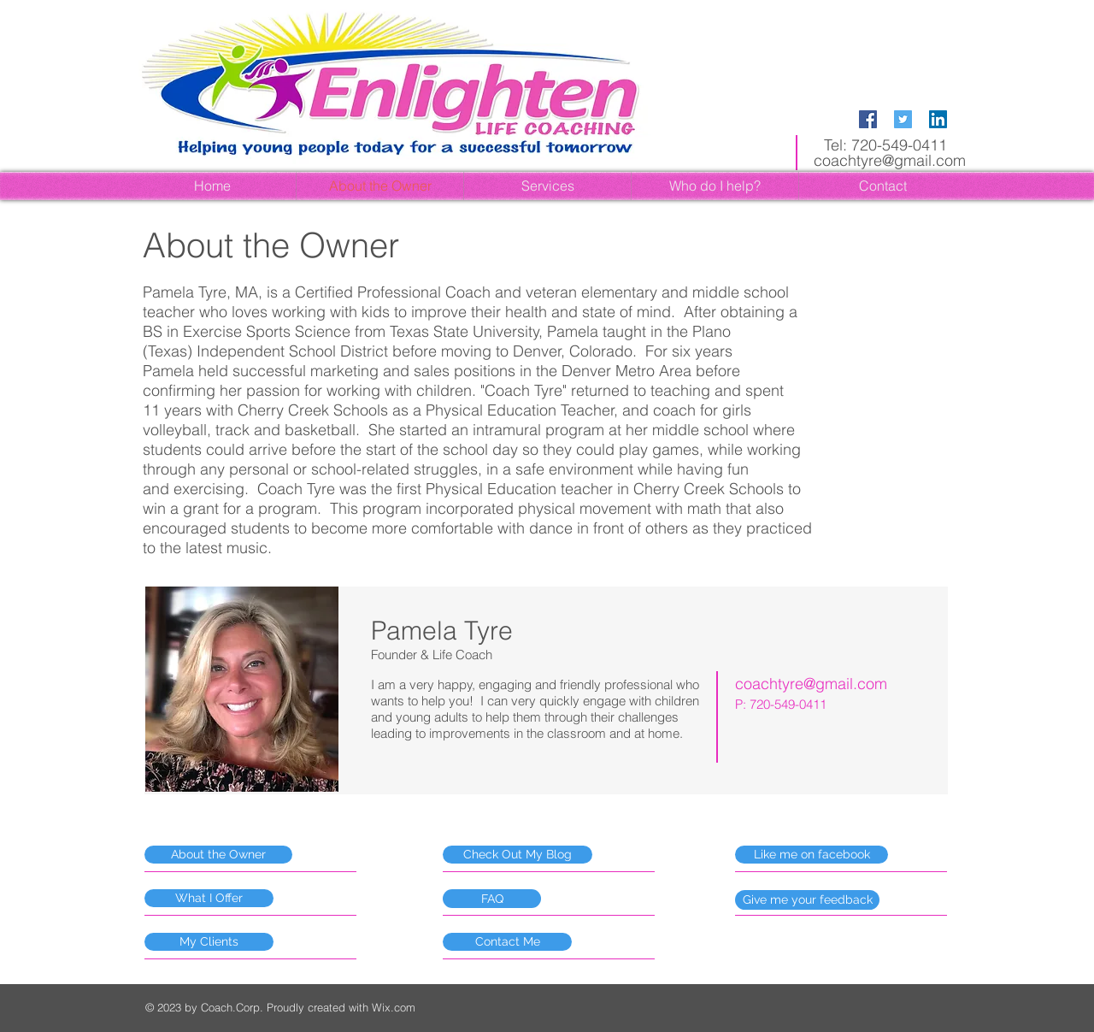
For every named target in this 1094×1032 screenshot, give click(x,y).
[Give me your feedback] (807, 900)
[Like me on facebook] (811, 855)
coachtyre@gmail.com (890, 160)
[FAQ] (492, 898)
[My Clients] (209, 942)
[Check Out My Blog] (517, 855)
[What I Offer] (209, 898)
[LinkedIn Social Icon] (938, 119)
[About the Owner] (218, 855)
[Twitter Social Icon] (903, 119)
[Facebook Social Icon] (868, 119)
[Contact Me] (507, 942)
